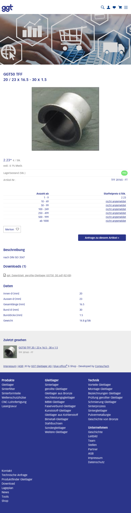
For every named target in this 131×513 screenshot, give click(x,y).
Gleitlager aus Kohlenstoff (61, 414)
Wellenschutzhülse (14, 397)
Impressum (9, 366)
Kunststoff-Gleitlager (58, 410)
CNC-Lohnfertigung (14, 401)
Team (91, 440)
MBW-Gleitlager (55, 401)
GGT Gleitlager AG (41, 366)
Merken (12, 229)
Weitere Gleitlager (56, 432)
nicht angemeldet (116, 201)
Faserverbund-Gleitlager (60, 406)
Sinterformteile (11, 393)
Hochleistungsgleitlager (60, 397)
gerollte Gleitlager (56, 388)
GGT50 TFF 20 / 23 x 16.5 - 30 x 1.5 (38, 347)
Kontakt (7, 470)
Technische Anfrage (14, 474)
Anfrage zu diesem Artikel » (102, 237)
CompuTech (102, 366)
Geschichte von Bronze (103, 419)
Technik (93, 380)
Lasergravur (9, 406)
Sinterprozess (97, 406)
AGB (20, 366)
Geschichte (95, 432)
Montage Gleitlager (100, 388)
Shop (5, 500)
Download (8, 483)
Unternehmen (98, 427)
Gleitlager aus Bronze (58, 393)
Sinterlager (52, 384)
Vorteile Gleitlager (99, 384)
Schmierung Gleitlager (102, 401)
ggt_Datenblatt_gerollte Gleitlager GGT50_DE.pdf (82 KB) (37, 275)
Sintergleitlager (97, 410)
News (5, 492)
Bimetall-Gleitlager (56, 419)
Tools (5, 496)
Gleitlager (8, 384)
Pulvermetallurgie (99, 414)
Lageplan (7, 488)
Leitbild (92, 436)
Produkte (8, 380)
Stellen (92, 444)
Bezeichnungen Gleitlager (104, 393)
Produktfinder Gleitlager (17, 479)
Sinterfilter (8, 388)
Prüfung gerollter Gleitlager (105, 397)
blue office (60, 366)
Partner (93, 449)
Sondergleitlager (55, 427)
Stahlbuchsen (54, 423)
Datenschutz (96, 462)
